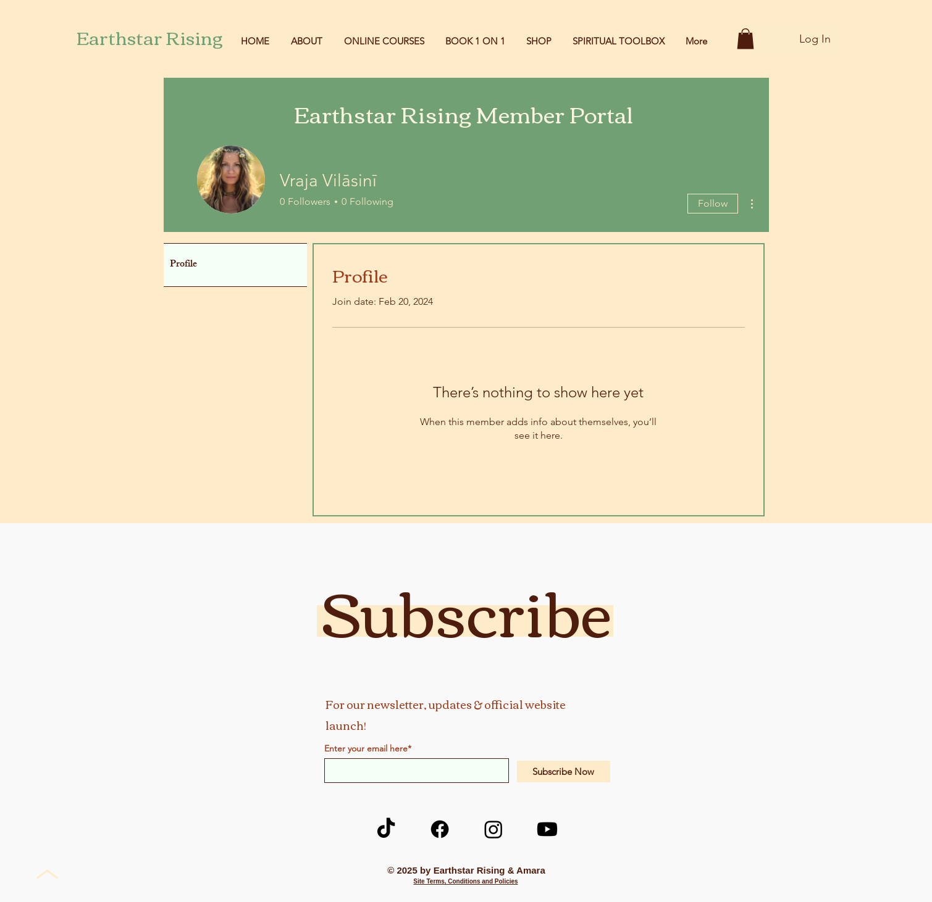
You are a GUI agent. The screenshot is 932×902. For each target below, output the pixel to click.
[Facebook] (439, 829)
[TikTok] (386, 829)
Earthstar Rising (150, 37)
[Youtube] (547, 829)
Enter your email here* (367, 748)
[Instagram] (493, 829)
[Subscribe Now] (563, 771)
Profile (183, 265)
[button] (745, 38)
